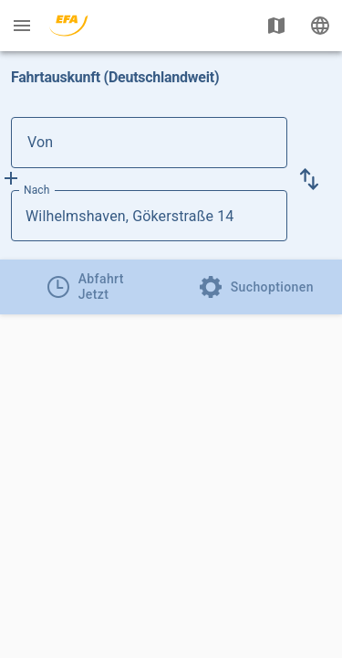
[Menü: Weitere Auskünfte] (22, 26)
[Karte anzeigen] (276, 26)
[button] (309, 179)
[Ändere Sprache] (320, 26)
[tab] (85, 287)
